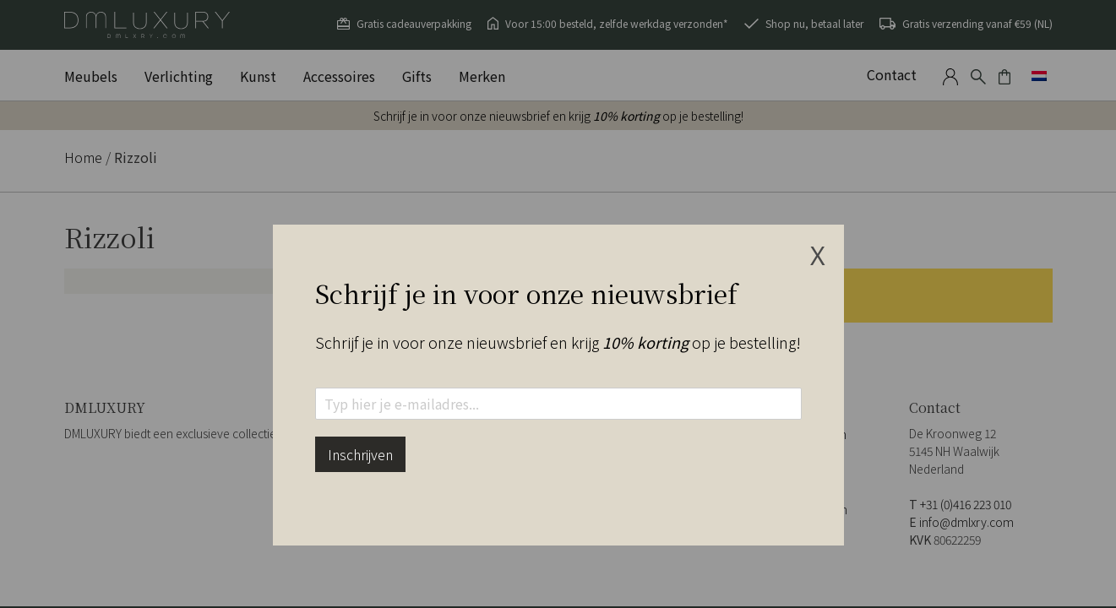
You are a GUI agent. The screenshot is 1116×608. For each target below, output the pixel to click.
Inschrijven (360, 454)
